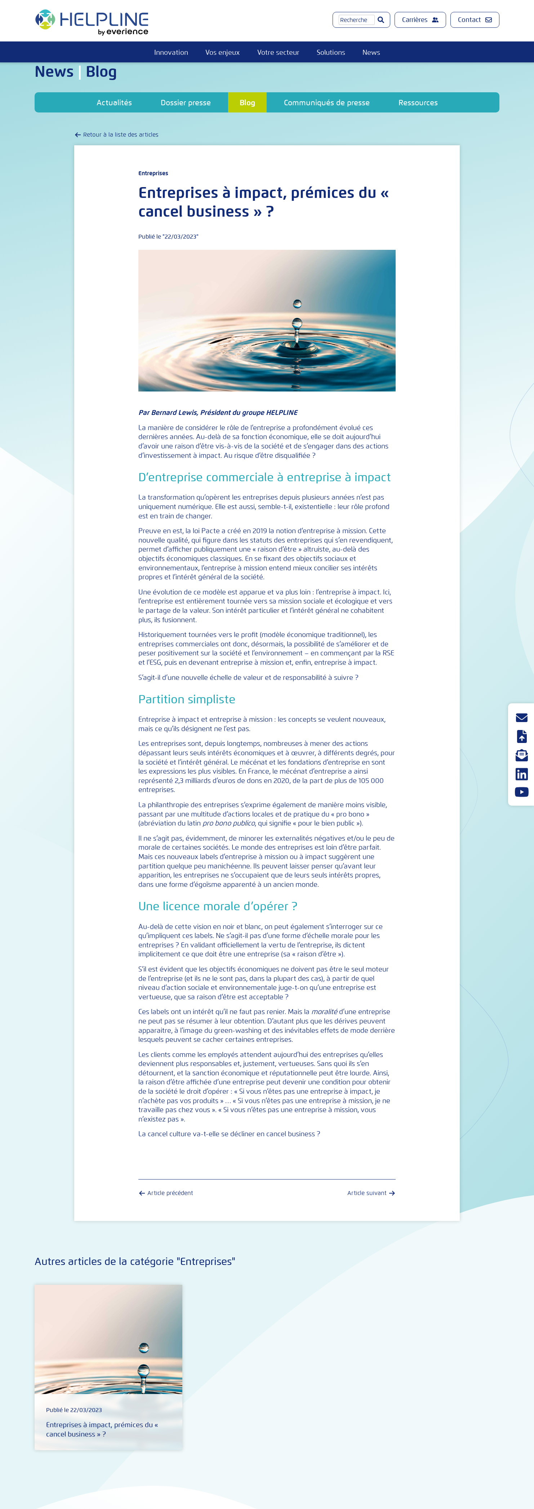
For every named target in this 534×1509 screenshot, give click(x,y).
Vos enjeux (222, 52)
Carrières (420, 20)
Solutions (331, 52)
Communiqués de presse (327, 102)
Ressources (418, 102)
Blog (247, 102)
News (371, 52)
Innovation (171, 52)
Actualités (114, 102)
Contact (475, 20)
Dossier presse (186, 102)
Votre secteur (278, 52)
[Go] (381, 20)
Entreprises (153, 173)
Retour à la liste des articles (121, 134)
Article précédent (170, 1193)
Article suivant (367, 1193)
